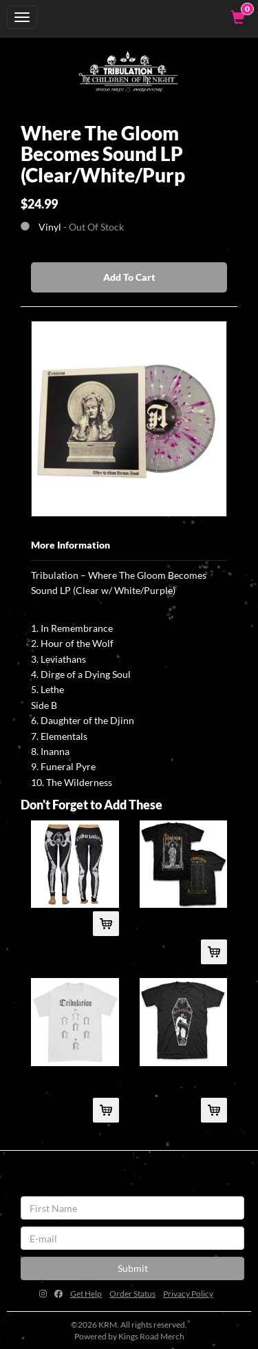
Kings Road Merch (151, 1336)
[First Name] (132, 1208)
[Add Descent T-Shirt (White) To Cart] (106, 1110)
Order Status (132, 1293)
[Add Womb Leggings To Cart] (106, 923)
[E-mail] (132, 1238)
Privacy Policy (188, 1293)
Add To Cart (129, 277)
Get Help (86, 1293)
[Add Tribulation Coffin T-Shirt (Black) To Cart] (214, 1110)
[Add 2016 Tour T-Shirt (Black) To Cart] (214, 951)
